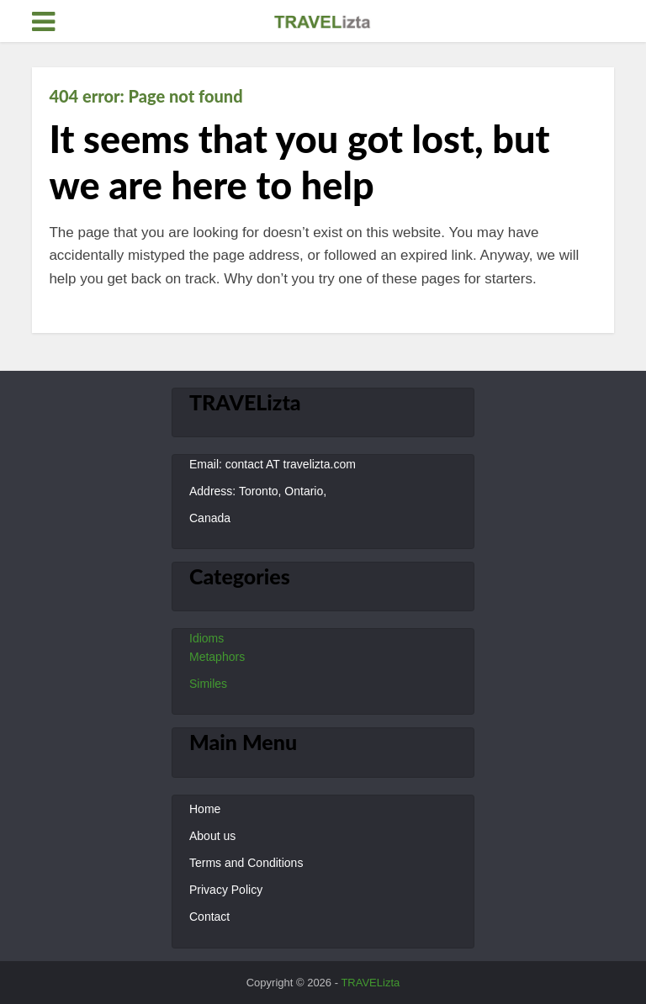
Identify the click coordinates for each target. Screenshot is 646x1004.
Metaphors (217, 656)
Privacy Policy (225, 889)
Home (204, 809)
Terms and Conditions (246, 862)
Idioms (206, 638)
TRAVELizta (370, 982)
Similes (208, 683)
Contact (209, 916)
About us (212, 836)
